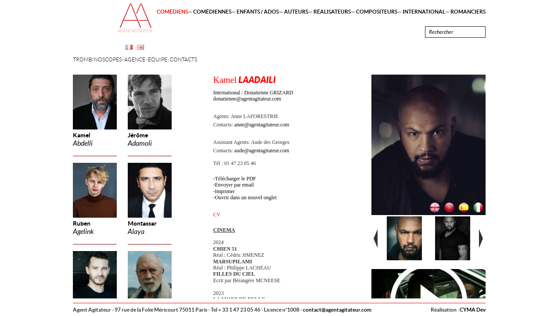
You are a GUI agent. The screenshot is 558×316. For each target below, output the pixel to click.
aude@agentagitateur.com (261, 150)
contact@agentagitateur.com (337, 309)
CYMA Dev (473, 309)
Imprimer (225, 191)
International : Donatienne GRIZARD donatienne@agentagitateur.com (253, 96)
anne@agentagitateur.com (261, 125)
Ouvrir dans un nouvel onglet (246, 197)
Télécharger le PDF (235, 179)
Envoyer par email (234, 185)
